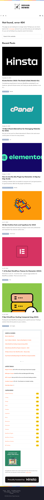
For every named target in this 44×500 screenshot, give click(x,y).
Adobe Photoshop (9, 393)
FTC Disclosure (7, 492)
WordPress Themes (9, 437)
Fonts (6, 405)
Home (4, 490)
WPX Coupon (8, 377)
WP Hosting (5, 91)
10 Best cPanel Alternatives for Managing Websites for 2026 (21, 130)
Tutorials (7, 429)
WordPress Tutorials (9, 441)
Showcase (5, 279)
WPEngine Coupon (9, 373)
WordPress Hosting (15, 490)
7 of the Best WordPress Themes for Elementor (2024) (21, 271)
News (6, 417)
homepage (11, 29)
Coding (6, 397)
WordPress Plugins (8, 187)
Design (6, 401)
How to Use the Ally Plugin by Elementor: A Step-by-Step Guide (21, 178)
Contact (11, 493)
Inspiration (5, 233)
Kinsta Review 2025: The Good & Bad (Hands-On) (20, 81)
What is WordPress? (9, 336)
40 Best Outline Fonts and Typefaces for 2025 (19, 225)
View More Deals (9, 385)
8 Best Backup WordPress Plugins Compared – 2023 (17, 348)
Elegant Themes (9, 369)
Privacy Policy (16, 492)
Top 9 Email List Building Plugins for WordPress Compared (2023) (20, 355)
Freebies (7, 409)
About (8, 490)
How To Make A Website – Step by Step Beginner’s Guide (18, 340)
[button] (20, 361)
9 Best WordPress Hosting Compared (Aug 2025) (20, 317)
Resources (5, 139)
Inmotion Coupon (9, 381)
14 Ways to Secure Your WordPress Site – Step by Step (17, 351)
